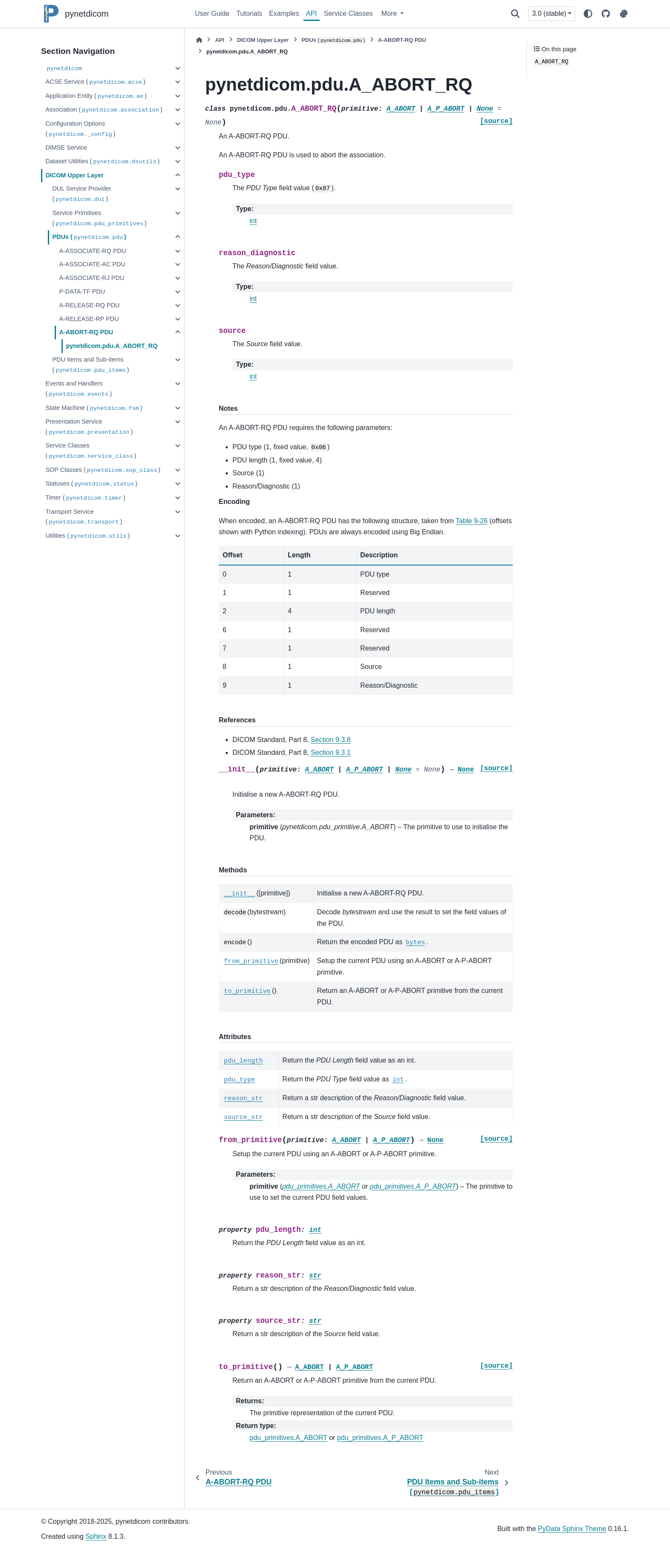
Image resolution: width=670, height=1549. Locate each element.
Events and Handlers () (78, 389)
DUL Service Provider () (81, 194)
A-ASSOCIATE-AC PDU (92, 264)
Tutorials (249, 13)
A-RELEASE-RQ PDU (89, 305)
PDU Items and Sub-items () (90, 365)
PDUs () (89, 237)
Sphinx (95, 1536)
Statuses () (91, 484)
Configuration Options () (80, 129)
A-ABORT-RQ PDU (86, 332)
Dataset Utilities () (102, 162)
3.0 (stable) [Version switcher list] (549, 13)
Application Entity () (96, 96)
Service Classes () (90, 451)
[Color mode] (588, 13)
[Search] (515, 13)
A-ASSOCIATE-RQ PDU (92, 250)
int (253, 220)
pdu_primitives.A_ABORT (288, 1437)
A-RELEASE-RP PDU (89, 318)
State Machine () (93, 408)
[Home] (199, 39)
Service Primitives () (99, 218)
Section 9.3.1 (330, 752)
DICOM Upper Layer (74, 175)
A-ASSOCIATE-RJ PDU (91, 277)
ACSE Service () (95, 82)
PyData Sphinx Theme (572, 1528)
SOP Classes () (102, 470)
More (390, 13)
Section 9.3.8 (330, 739)
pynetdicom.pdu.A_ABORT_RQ (111, 345)
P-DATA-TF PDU (82, 291)
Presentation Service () (88, 427)
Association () (103, 110)
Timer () (85, 498)
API (311, 13)
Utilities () (87, 536)
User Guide (212, 13)
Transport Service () (83, 517)
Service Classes (348, 13)
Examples (284, 13)
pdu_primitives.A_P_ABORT (380, 1437)
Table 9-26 (471, 520)
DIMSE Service (66, 147)
